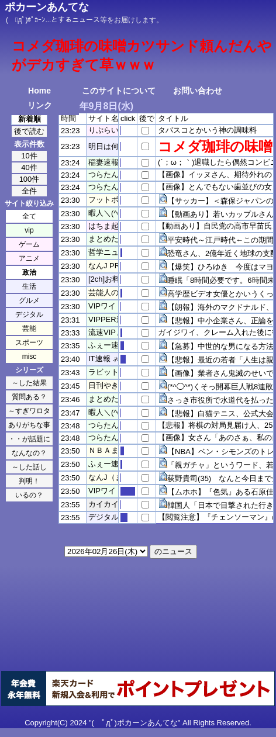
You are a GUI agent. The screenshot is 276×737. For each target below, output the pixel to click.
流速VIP (102, 332)
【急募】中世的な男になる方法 (220, 346)
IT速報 (99, 358)
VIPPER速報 (110, 319)
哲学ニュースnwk (117, 252)
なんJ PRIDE (110, 265)
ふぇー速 (103, 345)
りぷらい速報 (111, 130)
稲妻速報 (103, 162)
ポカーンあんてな (47, 7)
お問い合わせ (197, 90)
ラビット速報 (111, 372)
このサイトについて (119, 90)
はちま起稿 (107, 226)
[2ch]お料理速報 (115, 279)
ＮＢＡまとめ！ (115, 450)
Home (39, 90)
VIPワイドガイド (117, 306)
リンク (39, 105)
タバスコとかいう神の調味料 (207, 130)
